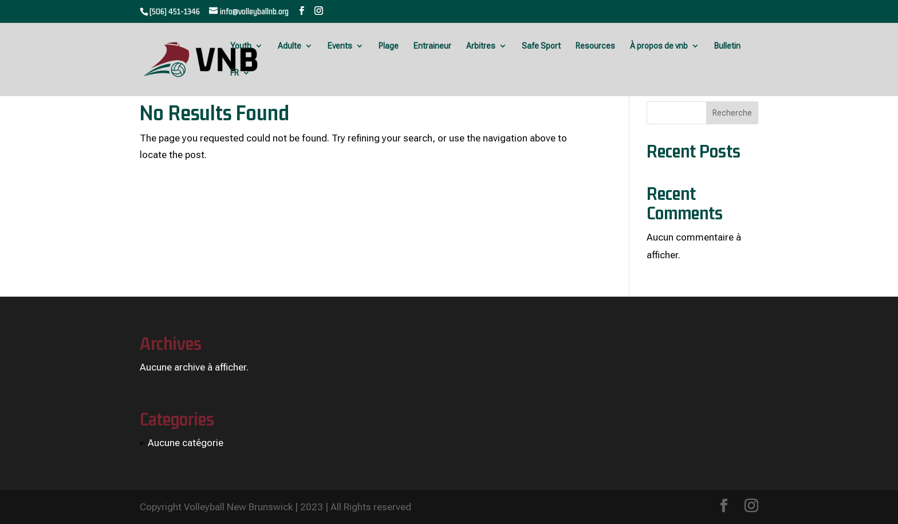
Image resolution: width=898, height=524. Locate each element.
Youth (240, 46)
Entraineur (432, 46)
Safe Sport (541, 46)
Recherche (732, 112)
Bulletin (727, 46)
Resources (595, 46)
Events (340, 46)
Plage (389, 46)
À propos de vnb (659, 46)
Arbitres (480, 46)
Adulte (289, 46)
